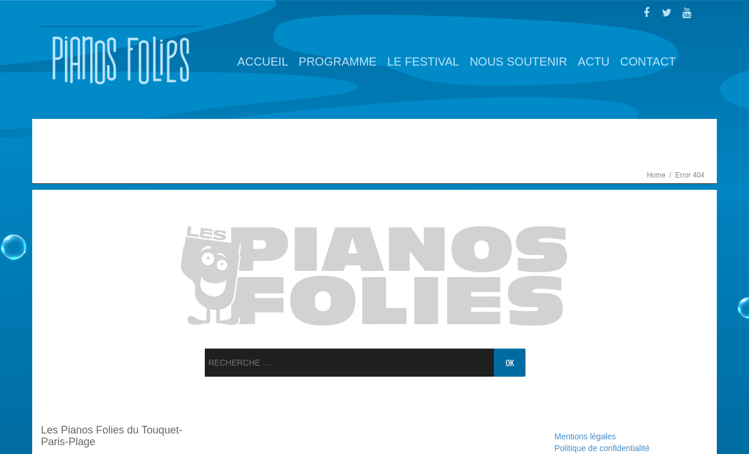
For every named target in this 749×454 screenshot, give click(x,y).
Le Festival (423, 61)
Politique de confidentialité (602, 448)
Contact (648, 61)
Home (657, 175)
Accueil (263, 61)
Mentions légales (585, 436)
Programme (337, 61)
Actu (593, 61)
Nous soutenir (519, 61)
